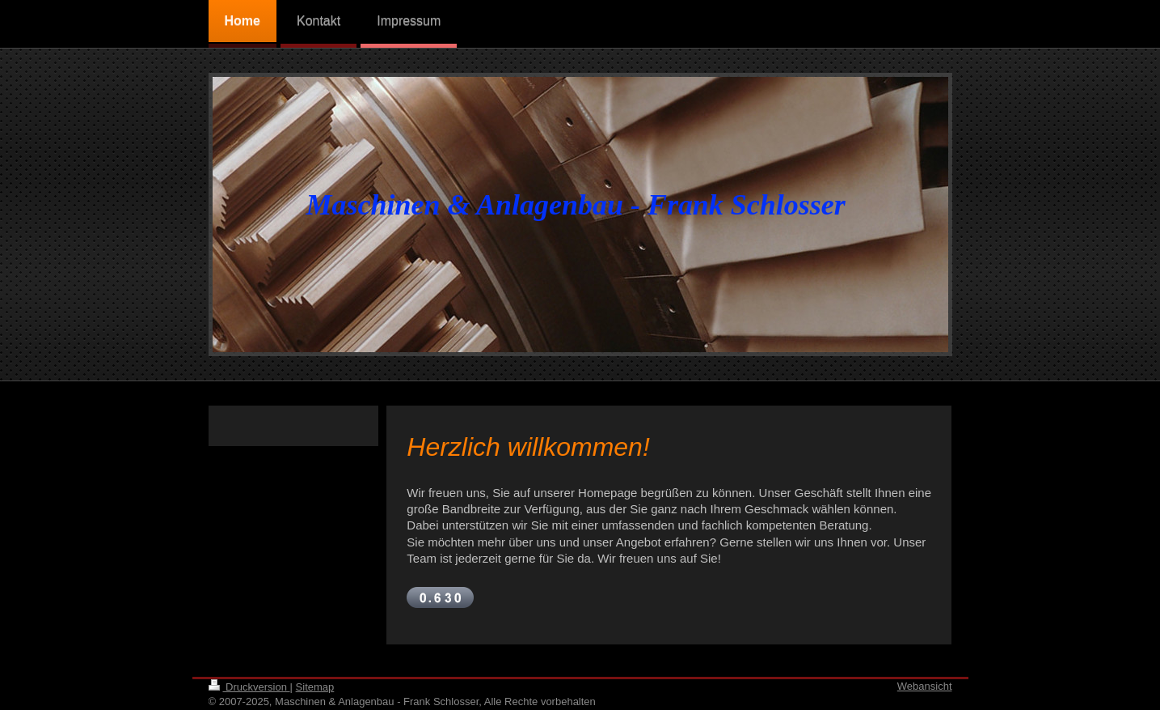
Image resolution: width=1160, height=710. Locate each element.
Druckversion (249, 687)
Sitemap (315, 687)
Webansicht (924, 686)
